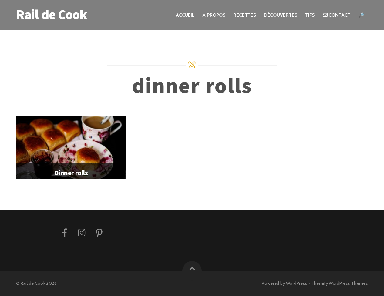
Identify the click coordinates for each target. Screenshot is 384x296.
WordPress (296, 283)
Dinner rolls (71, 172)
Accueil (185, 15)
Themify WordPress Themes (339, 283)
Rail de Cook (33, 283)
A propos (213, 15)
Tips (310, 15)
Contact (337, 15)
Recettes (244, 15)
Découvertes (280, 15)
